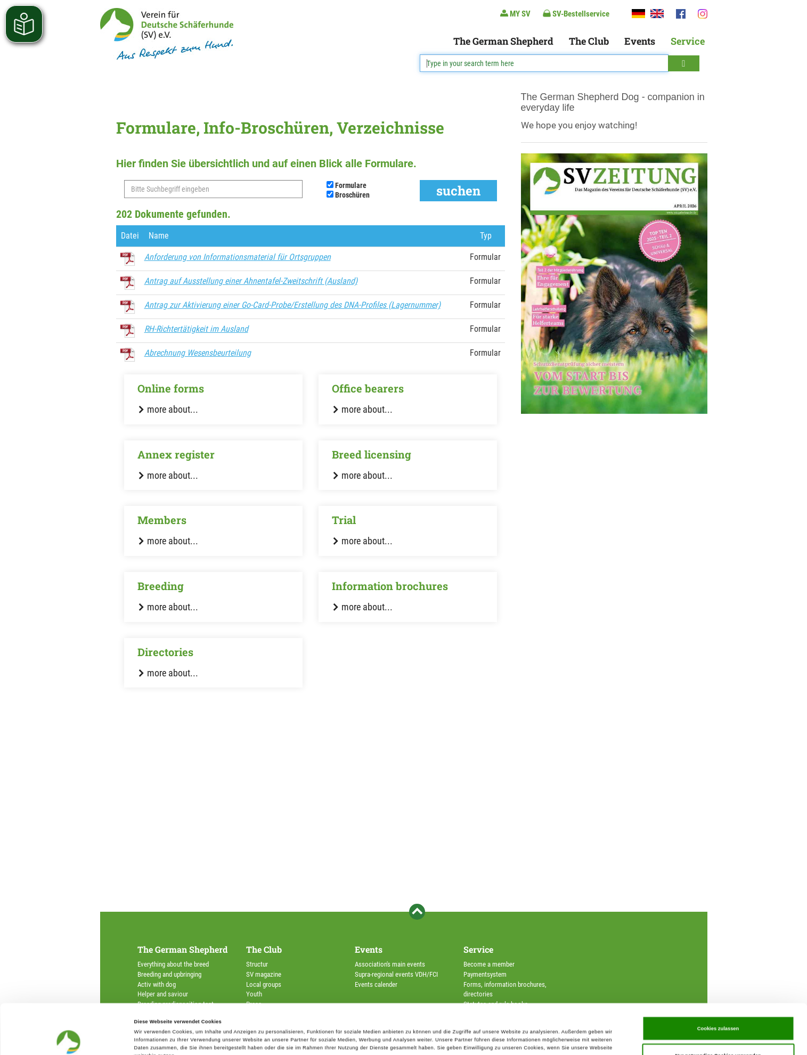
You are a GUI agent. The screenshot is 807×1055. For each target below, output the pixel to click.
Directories (165, 652)
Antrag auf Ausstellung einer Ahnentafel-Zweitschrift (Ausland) (250, 281)
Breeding (160, 586)
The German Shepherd (503, 41)
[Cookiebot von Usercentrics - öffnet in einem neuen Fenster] (69, 1037)
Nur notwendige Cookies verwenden (718, 1008)
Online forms (170, 388)
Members (161, 520)
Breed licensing (371, 454)
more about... (167, 409)
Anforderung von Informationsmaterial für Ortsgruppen (237, 257)
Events (639, 41)
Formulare (350, 185)
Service (688, 41)
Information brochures (390, 586)
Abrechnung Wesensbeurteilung (197, 353)
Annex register (176, 454)
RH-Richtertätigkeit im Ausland (196, 329)
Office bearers (368, 388)
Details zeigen (447, 1037)
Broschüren (352, 195)
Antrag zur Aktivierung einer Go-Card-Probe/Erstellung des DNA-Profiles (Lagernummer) (292, 305)
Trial (344, 520)
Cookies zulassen (718, 981)
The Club (589, 41)
